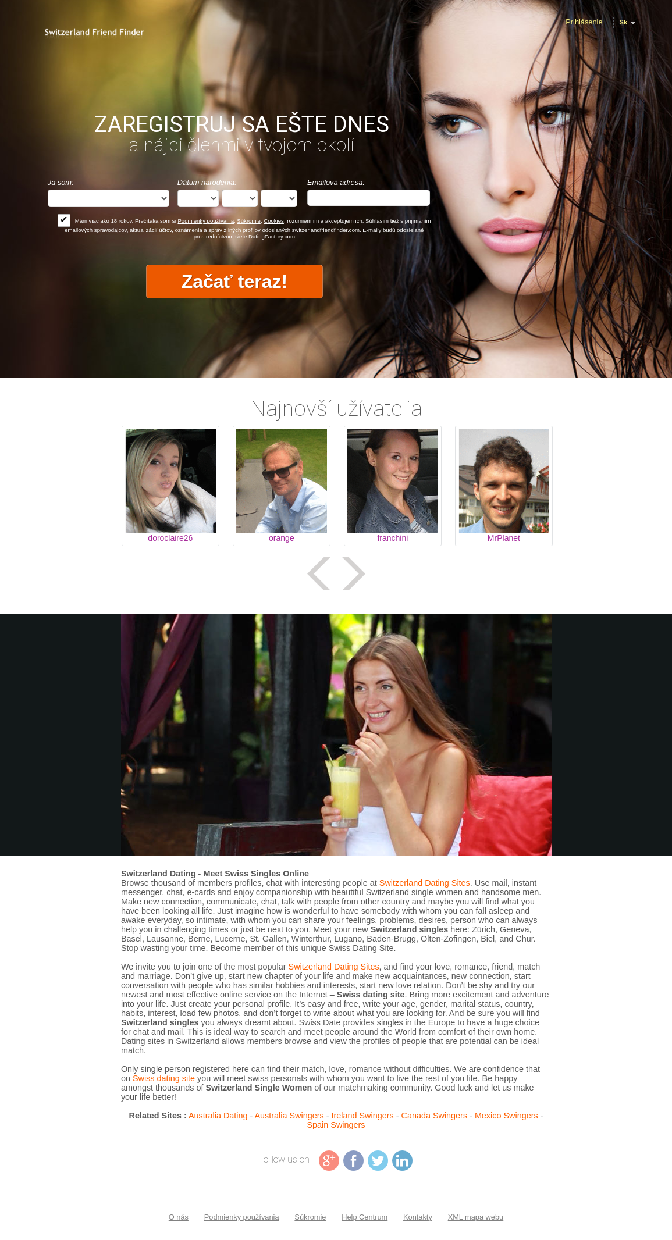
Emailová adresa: (336, 182)
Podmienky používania (205, 221)
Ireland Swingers (363, 1115)
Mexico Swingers (506, 1115)
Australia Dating (218, 1115)
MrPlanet (504, 538)
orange (281, 538)
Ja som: (61, 182)
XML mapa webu (476, 1217)
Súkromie (249, 221)
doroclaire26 (170, 538)
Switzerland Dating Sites (424, 883)
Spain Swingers (336, 1124)
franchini (392, 538)
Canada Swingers (434, 1115)
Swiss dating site (164, 1078)
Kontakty (417, 1217)
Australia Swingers (289, 1115)
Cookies (274, 221)
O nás (179, 1217)
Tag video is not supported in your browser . (336, 735)
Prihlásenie (584, 21)
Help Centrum (364, 1217)
